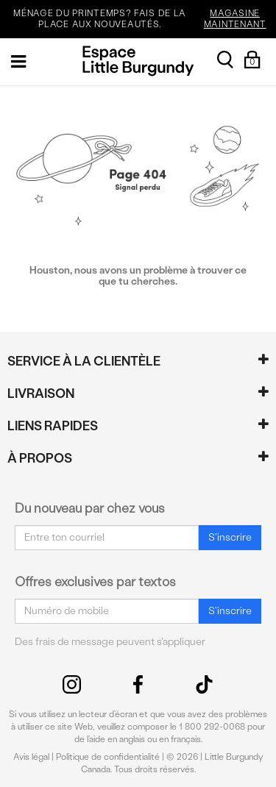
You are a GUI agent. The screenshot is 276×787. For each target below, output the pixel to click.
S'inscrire (230, 537)
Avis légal (31, 757)
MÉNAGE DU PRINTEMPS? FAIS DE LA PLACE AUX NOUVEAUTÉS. (142, 19)
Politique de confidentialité (108, 757)
